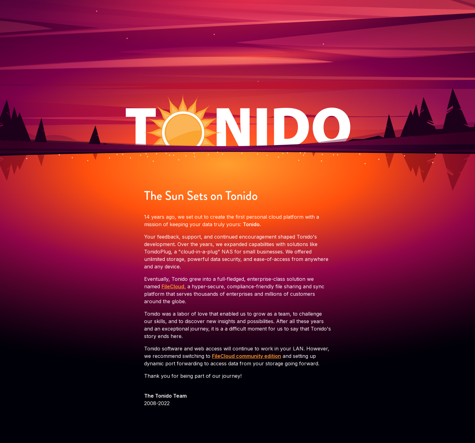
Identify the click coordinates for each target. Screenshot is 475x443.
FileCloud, (174, 286)
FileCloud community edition (246, 356)
